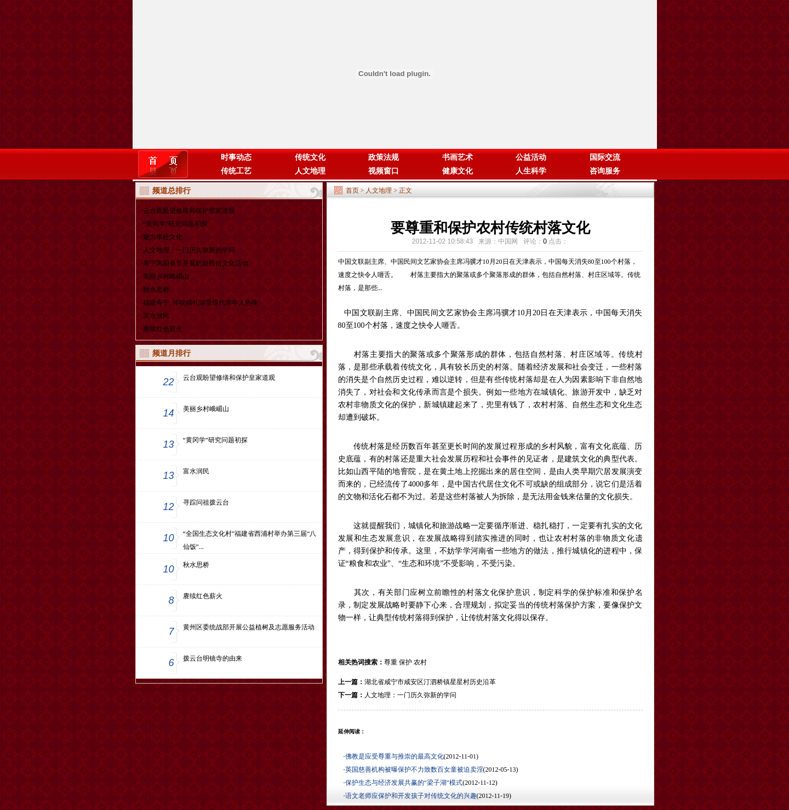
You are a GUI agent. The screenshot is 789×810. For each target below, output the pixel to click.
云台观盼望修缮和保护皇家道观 (189, 211)
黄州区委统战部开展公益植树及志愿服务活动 (249, 627)
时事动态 (236, 157)
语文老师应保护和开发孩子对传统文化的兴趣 (411, 796)
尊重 (390, 662)
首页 (352, 190)
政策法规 (383, 157)
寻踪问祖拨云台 (206, 502)
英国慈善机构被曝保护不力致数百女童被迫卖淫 (414, 769)
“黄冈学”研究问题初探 (175, 224)
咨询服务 (605, 171)
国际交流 (605, 157)
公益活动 (531, 157)
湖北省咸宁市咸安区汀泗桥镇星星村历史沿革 (430, 682)
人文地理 (310, 171)
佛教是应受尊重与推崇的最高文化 (394, 756)
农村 (420, 662)
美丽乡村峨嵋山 (166, 276)
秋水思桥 (156, 289)
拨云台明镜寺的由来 (212, 658)
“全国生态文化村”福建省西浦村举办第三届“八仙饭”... (250, 540)
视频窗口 (383, 171)
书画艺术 (457, 157)
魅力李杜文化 (162, 237)
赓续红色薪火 (162, 329)
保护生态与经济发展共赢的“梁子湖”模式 (404, 782)
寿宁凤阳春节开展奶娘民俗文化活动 (195, 263)
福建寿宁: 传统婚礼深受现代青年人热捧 (200, 302)
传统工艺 (236, 171)
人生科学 (531, 171)
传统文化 (310, 157)
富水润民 (156, 316)
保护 (405, 662)
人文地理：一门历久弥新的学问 (189, 250)
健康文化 (457, 171)
